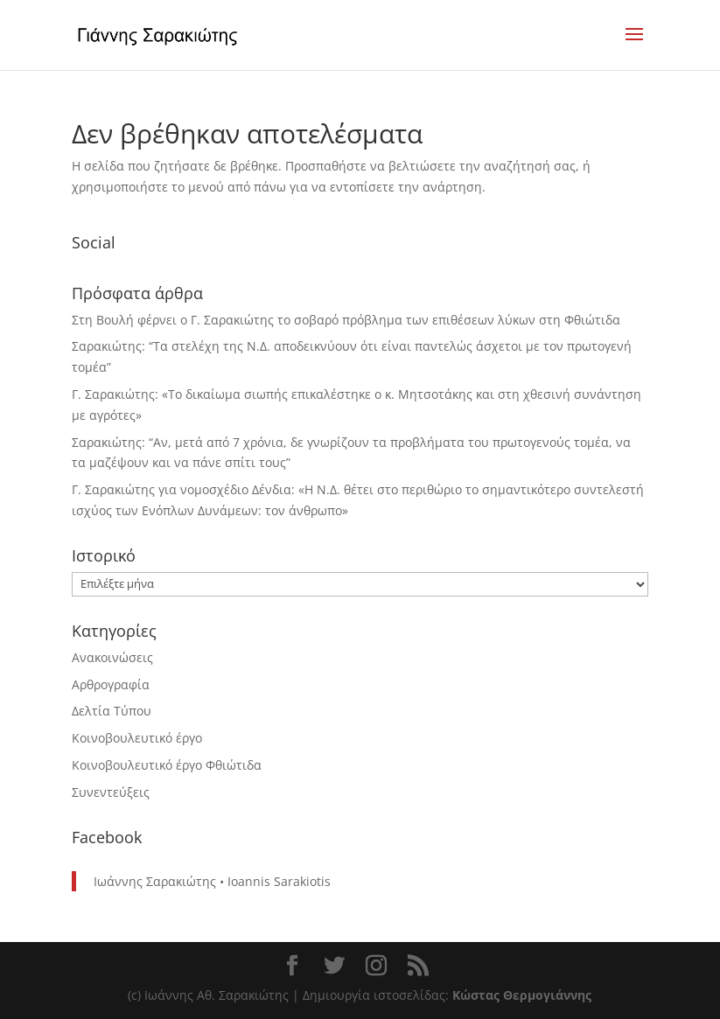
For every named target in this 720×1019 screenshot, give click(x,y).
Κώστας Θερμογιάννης (521, 995)
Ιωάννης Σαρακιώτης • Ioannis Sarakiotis (212, 881)
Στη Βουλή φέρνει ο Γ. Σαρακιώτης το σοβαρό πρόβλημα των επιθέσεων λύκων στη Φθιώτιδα (346, 319)
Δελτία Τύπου (111, 710)
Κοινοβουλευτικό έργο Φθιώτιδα (167, 765)
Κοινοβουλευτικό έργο (137, 737)
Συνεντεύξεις (111, 792)
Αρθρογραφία (111, 684)
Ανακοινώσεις (112, 657)
